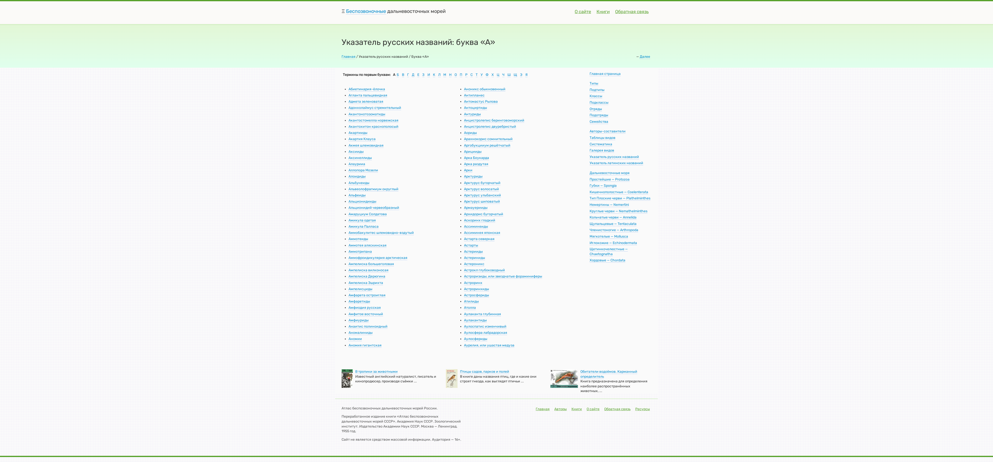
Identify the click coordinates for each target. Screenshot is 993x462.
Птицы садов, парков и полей (484, 372)
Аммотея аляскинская (368, 245)
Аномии (355, 339)
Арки (468, 170)
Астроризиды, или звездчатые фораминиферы (503, 276)
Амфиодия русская (365, 308)
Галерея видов (602, 150)
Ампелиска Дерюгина (367, 276)
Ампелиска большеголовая (371, 264)
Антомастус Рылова (481, 101)
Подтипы (597, 90)
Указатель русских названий (614, 157)
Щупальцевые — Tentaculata (613, 224)
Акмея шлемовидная (366, 145)
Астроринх (473, 283)
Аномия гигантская (365, 345)
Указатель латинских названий (616, 163)
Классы (596, 96)
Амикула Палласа (364, 226)
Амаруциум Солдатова (368, 214)
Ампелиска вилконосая (369, 270)
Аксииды (356, 152)
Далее (645, 57)
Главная (348, 57)
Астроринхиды (476, 289)
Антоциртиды (475, 108)
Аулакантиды (475, 320)
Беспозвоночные (366, 11)
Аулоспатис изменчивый (485, 326)
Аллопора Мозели (363, 170)
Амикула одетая (362, 220)
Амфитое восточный (366, 314)
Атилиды (471, 301)
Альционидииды (362, 201)
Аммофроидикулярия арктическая (378, 258)
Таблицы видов (602, 138)
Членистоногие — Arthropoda (614, 230)
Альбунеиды (359, 183)
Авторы (560, 409)
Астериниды (474, 258)
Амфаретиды (359, 301)
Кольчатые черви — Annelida (613, 217)
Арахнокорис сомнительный (488, 139)
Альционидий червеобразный (374, 208)
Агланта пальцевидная (368, 95)
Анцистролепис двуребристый (490, 126)
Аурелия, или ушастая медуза (489, 345)
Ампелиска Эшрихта (366, 283)
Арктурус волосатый (481, 189)
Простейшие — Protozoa (610, 179)
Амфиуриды (359, 320)
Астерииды (473, 251)
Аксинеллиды (360, 158)
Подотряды (599, 115)
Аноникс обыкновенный (484, 89)
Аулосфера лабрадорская (485, 333)
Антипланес (474, 95)
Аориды (470, 133)
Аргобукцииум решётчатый (487, 145)
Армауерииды (476, 208)
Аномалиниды (361, 333)
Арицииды (473, 152)
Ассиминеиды (476, 226)
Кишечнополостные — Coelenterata (619, 192)
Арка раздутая (476, 164)
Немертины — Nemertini (609, 205)
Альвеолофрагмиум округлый (373, 189)
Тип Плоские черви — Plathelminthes (620, 198)
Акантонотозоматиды (367, 114)
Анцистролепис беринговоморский (494, 120)
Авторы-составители (608, 131)
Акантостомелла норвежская (373, 120)
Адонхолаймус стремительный (375, 108)
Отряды (596, 109)
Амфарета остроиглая (367, 295)
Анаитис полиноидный (368, 326)
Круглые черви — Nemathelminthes (618, 211)
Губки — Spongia (603, 186)
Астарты (471, 245)
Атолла (470, 308)
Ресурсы (642, 409)
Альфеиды (357, 195)
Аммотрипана (360, 251)
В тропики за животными (376, 372)
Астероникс (474, 264)
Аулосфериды (475, 339)
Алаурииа (357, 164)
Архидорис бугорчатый (483, 214)
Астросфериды (476, 295)
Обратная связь (632, 11)
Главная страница (605, 74)
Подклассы (599, 102)
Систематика (601, 144)
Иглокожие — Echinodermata (613, 243)
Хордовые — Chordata (607, 260)
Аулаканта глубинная (482, 314)
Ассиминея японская (482, 233)
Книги (603, 11)
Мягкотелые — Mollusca (609, 236)
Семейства (599, 122)
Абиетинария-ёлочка (367, 89)
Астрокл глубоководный (484, 270)
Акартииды (358, 133)
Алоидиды (357, 176)
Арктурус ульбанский (482, 195)
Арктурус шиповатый (482, 201)
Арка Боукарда (476, 158)
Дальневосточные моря (610, 173)
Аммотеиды (358, 239)
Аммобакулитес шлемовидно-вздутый (381, 233)
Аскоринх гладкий (479, 220)
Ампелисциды (360, 289)
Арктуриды (473, 176)
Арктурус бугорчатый (482, 183)
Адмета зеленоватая (366, 101)
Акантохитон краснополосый (373, 126)
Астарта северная (479, 239)
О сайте (583, 11)
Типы (594, 83)
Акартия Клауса (362, 139)
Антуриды (472, 114)
